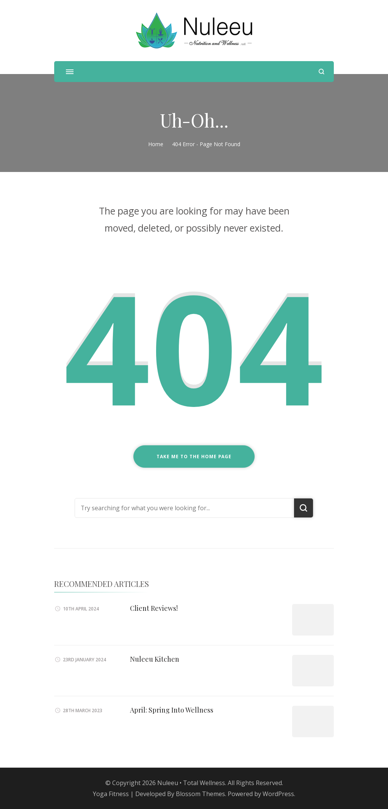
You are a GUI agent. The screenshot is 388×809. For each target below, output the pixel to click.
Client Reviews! (154, 608)
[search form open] (321, 71)
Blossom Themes (200, 794)
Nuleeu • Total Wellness (191, 783)
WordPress (278, 794)
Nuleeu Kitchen (154, 659)
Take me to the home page (194, 456)
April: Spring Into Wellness (171, 709)
